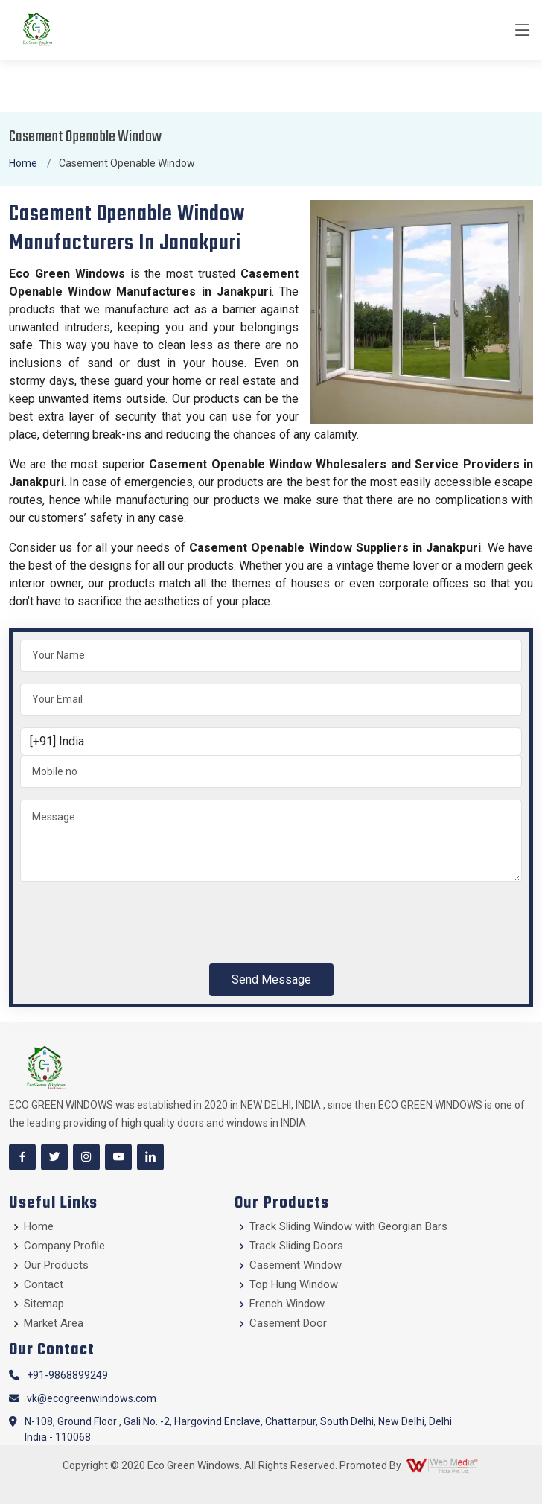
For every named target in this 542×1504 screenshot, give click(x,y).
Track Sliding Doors (296, 1246)
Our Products (56, 1265)
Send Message (271, 979)
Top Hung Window (293, 1284)
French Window (287, 1304)
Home (23, 163)
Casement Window (295, 1265)
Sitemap (44, 1304)
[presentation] (133, 922)
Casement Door (288, 1323)
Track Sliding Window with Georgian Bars (348, 1226)
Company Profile (64, 1246)
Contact (43, 1284)
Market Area (53, 1323)
